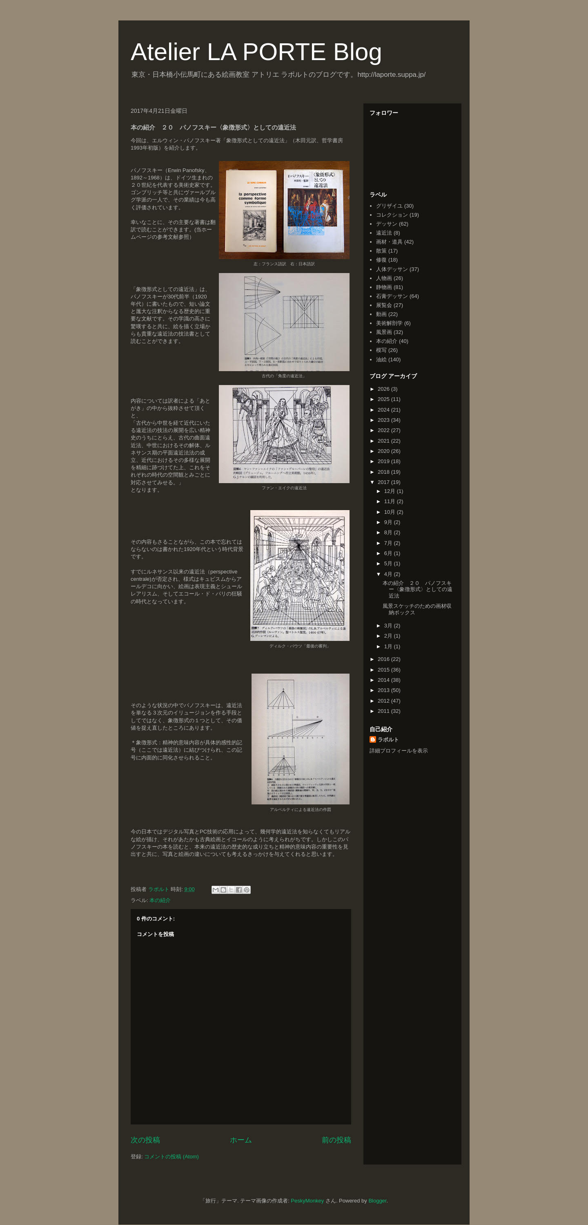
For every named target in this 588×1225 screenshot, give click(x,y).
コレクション (392, 215)
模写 (381, 350)
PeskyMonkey (307, 1201)
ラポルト (388, 740)
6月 (389, 553)
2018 (384, 472)
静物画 (384, 287)
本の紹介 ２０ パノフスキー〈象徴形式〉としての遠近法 (417, 589)
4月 (389, 574)
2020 (384, 451)
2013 (384, 690)
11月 (390, 501)
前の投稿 (336, 1140)
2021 (384, 441)
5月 (389, 563)
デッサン (386, 224)
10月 (390, 512)
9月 (389, 522)
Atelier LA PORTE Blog (256, 51)
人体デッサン (392, 269)
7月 (389, 543)
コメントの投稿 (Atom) (171, 1156)
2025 (384, 399)
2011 (384, 711)
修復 (381, 260)
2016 (384, 659)
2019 (384, 461)
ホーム (241, 1140)
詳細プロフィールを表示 (399, 751)
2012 (384, 701)
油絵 (381, 359)
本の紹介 (160, 900)
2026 (384, 389)
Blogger (377, 1201)
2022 (384, 430)
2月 (389, 636)
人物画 (384, 278)
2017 (384, 482)
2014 (384, 680)
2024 (384, 410)
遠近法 (384, 233)
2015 (384, 670)
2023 (384, 420)
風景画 (384, 332)
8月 (389, 532)
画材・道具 (389, 242)
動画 (381, 314)
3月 (389, 626)
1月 (389, 646)
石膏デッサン (392, 296)
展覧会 (384, 305)
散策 (381, 251)
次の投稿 (145, 1140)
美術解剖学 (389, 323)
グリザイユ (389, 206)
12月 (390, 491)
